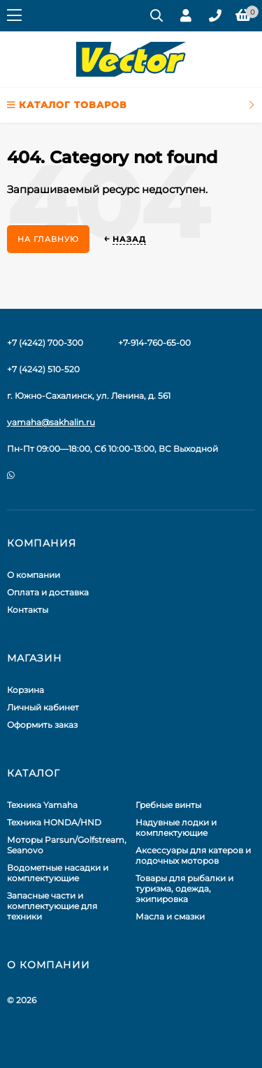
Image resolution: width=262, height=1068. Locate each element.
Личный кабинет (43, 707)
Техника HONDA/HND (54, 822)
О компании (33, 575)
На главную (48, 239)
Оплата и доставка (48, 592)
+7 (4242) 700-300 (45, 342)
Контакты (27, 609)
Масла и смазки (170, 916)
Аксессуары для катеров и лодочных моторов (193, 855)
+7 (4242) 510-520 (43, 369)
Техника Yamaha (42, 805)
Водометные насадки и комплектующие (57, 872)
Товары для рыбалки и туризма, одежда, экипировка (184, 888)
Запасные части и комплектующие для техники (52, 906)
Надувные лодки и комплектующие (176, 827)
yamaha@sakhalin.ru (51, 422)
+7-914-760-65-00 (154, 342)
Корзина (25, 690)
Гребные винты (168, 805)
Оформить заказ (42, 724)
